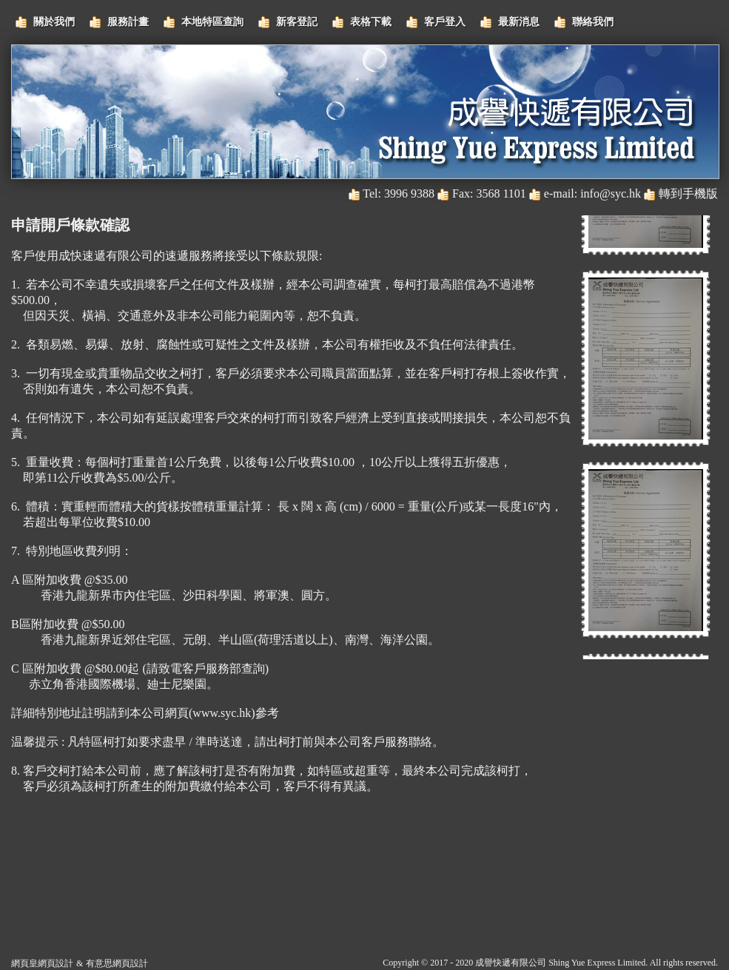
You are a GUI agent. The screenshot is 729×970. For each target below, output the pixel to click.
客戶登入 (445, 21)
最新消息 (519, 21)
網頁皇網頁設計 (42, 963)
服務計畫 (128, 21)
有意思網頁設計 (117, 963)
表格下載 (371, 21)
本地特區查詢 (212, 21)
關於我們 (54, 21)
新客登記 (297, 21)
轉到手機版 (688, 193)
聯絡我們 (593, 21)
